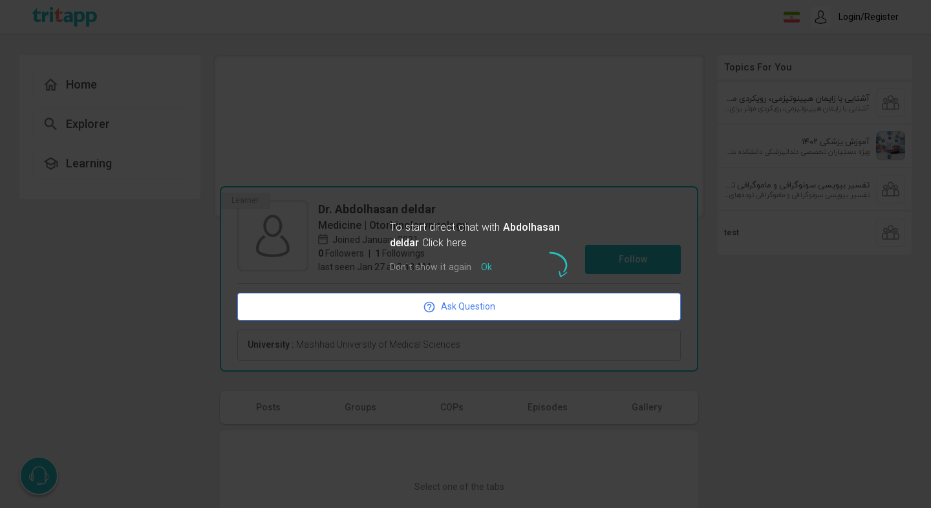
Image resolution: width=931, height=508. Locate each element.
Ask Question (459, 307)
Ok (486, 268)
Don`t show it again (430, 268)
